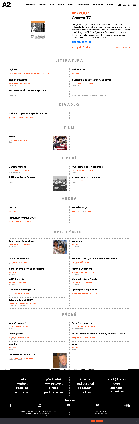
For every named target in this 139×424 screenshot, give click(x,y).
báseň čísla (76, 96)
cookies (85, 392)
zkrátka (13, 344)
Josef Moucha (78, 171)
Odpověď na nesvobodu (22, 354)
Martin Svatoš (15, 84)
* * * (74, 90)
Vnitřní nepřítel (17, 279)
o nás (22, 379)
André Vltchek (15, 245)
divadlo (42, 5)
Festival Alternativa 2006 (22, 218)
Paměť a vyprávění (82, 269)
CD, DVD (13, 207)
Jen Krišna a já (79, 207)
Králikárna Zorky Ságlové (22, 177)
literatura (30, 5)
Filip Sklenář (77, 262)
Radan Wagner (15, 181)
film (52, 5)
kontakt (22, 384)
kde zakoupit (54, 384)
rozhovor (12, 360)
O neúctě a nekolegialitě (22, 289)
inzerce (85, 379)
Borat (12, 136)
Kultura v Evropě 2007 (21, 300)
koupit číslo (81, 47)
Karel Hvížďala (15, 293)
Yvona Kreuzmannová (18, 304)
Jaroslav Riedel (16, 221)
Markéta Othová (17, 167)
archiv (110, 5)
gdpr (116, 384)
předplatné (53, 379)
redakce (22, 388)
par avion (77, 241)
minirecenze (78, 69)
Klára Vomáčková (80, 181)
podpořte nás (53, 392)
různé (11, 329)
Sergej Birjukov (79, 327)
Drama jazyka (16, 333)
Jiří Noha (13, 283)
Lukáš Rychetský (79, 84)
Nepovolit (99, 421)
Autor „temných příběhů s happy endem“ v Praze (98, 333)
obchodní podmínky (117, 389)
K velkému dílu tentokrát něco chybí (91, 80)
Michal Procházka (80, 293)
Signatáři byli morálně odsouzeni (26, 269)
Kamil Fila (13, 140)
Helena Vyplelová (32, 73)
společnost (83, 5)
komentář (12, 305)
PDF (129, 47)
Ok (93, 421)
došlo (75, 344)
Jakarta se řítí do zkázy (21, 241)
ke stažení (85, 388)
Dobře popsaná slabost (21, 258)
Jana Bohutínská (16, 117)
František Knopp (16, 73)
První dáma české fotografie (87, 167)
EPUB (124, 47)
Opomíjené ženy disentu (85, 289)
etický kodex (117, 379)
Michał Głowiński (17, 337)
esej (10, 339)
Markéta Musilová (80, 337)
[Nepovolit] (137, 421)
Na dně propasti (17, 323)
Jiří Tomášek (77, 94)
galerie (11, 172)
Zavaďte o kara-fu (82, 323)
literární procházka (89, 96)
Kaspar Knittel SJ (18, 80)
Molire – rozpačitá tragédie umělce (28, 113)
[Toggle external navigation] (134, 4)
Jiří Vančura (77, 283)
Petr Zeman (14, 262)
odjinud (13, 69)
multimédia (98, 5)
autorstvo (22, 392)
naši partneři (85, 384)
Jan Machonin (15, 327)
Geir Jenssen (77, 211)
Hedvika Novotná (79, 272)
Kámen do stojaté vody (84, 279)
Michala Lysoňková (17, 94)
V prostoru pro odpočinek (86, 177)
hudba (61, 5)
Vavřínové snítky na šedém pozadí (27, 90)
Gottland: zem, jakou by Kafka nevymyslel (94, 258)
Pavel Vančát (15, 171)
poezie (74, 329)
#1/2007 (80, 13)
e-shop (53, 388)
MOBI (118, 47)
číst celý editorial (81, 42)
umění (71, 5)
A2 (6, 5)
